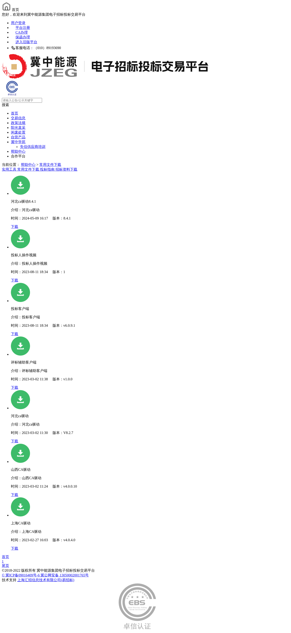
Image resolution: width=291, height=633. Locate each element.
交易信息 (18, 118)
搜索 (5, 105)
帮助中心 (18, 151)
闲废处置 (18, 132)
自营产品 (18, 137)
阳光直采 (18, 128)
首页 (14, 113)
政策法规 (18, 123)
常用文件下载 (50, 165)
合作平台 (18, 156)
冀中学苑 (18, 142)
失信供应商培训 (32, 147)
